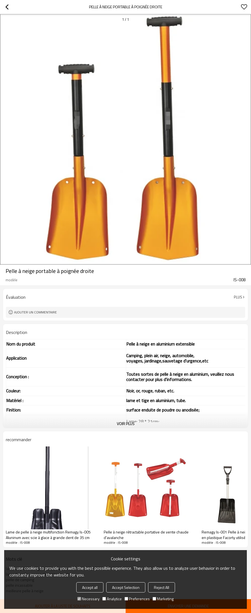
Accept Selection (126, 587)
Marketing (163, 599)
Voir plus (126, 423)
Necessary (88, 599)
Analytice (112, 599)
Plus (238, 297)
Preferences (137, 599)
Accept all (90, 587)
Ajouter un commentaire (35, 312)
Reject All (161, 587)
